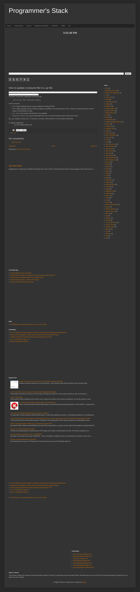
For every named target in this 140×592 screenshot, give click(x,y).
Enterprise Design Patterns (113, 122)
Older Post (94, 146)
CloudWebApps (110, 102)
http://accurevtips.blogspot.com (82, 554)
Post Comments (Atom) (23, 149)
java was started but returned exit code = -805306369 (25, 434)
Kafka (63, 26)
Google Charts (110, 128)
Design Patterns (110, 110)
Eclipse (108, 117)
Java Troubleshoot (111, 157)
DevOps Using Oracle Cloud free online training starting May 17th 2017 (31, 337)
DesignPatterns (110, 113)
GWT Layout (109, 133)
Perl (107, 200)
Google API (109, 126)
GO (69, 26)
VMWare (108, 229)
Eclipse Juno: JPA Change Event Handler (22, 429)
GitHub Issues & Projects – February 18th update (24, 279)
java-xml (108, 162)
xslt (107, 238)
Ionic (107, 139)
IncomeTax (109, 137)
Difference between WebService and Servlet (23, 439)
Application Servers (111, 90)
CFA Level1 (109, 97)
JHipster (108, 166)
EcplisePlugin (109, 119)
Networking (109, 193)
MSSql (107, 189)
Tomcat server (110, 224)
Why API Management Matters (19, 341)
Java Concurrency (111, 144)
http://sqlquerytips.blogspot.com (82, 563)
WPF (107, 236)
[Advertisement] (70, 53)
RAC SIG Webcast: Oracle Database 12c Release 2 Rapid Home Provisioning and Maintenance (38, 332)
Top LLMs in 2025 (15, 166)
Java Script (109, 148)
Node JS (108, 195)
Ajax (107, 88)
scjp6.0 (108, 207)
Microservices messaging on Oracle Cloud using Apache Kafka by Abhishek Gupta (34, 335)
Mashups (108, 182)
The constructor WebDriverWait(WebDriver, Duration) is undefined (29, 413)
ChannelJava (18, 26)
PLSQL (108, 202)
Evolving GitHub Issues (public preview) (21, 282)
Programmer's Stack (38, 10)
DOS (107, 115)
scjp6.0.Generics (110, 211)
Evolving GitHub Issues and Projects (21, 273)
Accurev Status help (16, 397)
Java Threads (110, 155)
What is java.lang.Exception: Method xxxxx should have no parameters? (31, 423)
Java (15, 132)
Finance (108, 124)
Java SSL (108, 153)
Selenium (55, 26)
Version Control (110, 227)
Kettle (107, 178)
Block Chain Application (112, 93)
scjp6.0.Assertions (111, 209)
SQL (107, 215)
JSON (107, 173)
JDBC (107, 164)
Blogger (84, 582)
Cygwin (108, 104)
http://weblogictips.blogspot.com (82, 565)
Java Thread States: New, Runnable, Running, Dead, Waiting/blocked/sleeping (33, 392)
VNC (107, 231)
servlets (108, 213)
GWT (107, 131)
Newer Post (12, 146)
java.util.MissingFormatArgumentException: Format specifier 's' (37, 402)
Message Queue (110, 184)
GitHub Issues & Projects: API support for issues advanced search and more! (32, 275)
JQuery (28, 26)
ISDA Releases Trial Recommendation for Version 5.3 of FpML (28, 324)
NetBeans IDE (110, 191)
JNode (107, 169)
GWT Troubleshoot (111, 135)
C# (106, 95)
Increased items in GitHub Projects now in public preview (26, 277)
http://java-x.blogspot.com (80, 558)
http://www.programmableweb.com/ (83, 567)
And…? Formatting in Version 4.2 (20, 339)
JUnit (107, 175)
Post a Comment (16, 142)
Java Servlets (109, 151)
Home (9, 26)
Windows (108, 233)
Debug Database (110, 108)
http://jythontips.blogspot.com (81, 561)
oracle (107, 198)
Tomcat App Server (111, 222)
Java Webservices (111, 160)
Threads (108, 220)
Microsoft (108, 186)
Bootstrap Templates (41, 26)
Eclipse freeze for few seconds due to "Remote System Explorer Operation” (41, 381)
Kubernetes (109, 180)
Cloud (107, 99)
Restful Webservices (111, 204)
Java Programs (110, 146)
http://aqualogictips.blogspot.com (83, 556)
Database (108, 106)
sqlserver (108, 218)
